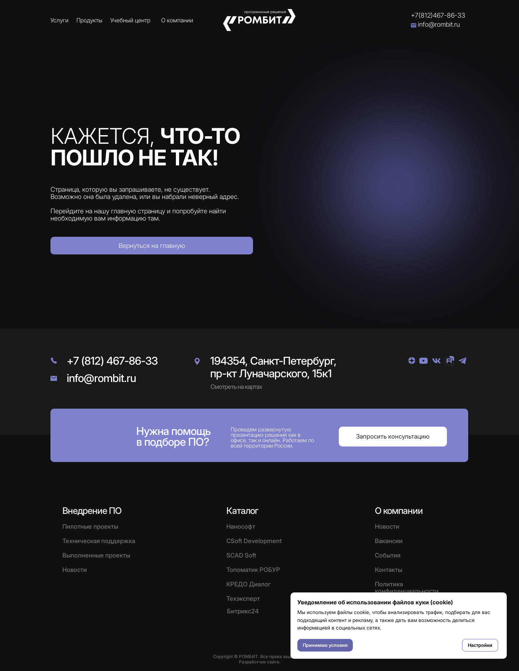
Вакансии (389, 541)
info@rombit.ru (439, 24)
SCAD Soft (241, 555)
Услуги (59, 20)
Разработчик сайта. (259, 662)
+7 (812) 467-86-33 (112, 360)
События (387, 555)
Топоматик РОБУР (253, 569)
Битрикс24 (243, 611)
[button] (393, 436)
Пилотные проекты (90, 526)
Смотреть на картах (236, 386)
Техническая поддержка (98, 541)
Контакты (388, 569)
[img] (411, 360)
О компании (177, 20)
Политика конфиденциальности (407, 588)
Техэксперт (243, 598)
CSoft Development (254, 541)
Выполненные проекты (96, 555)
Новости (387, 526)
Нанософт (240, 526)
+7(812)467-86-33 (438, 15)
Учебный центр (130, 20)
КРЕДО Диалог (248, 584)
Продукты (89, 20)
